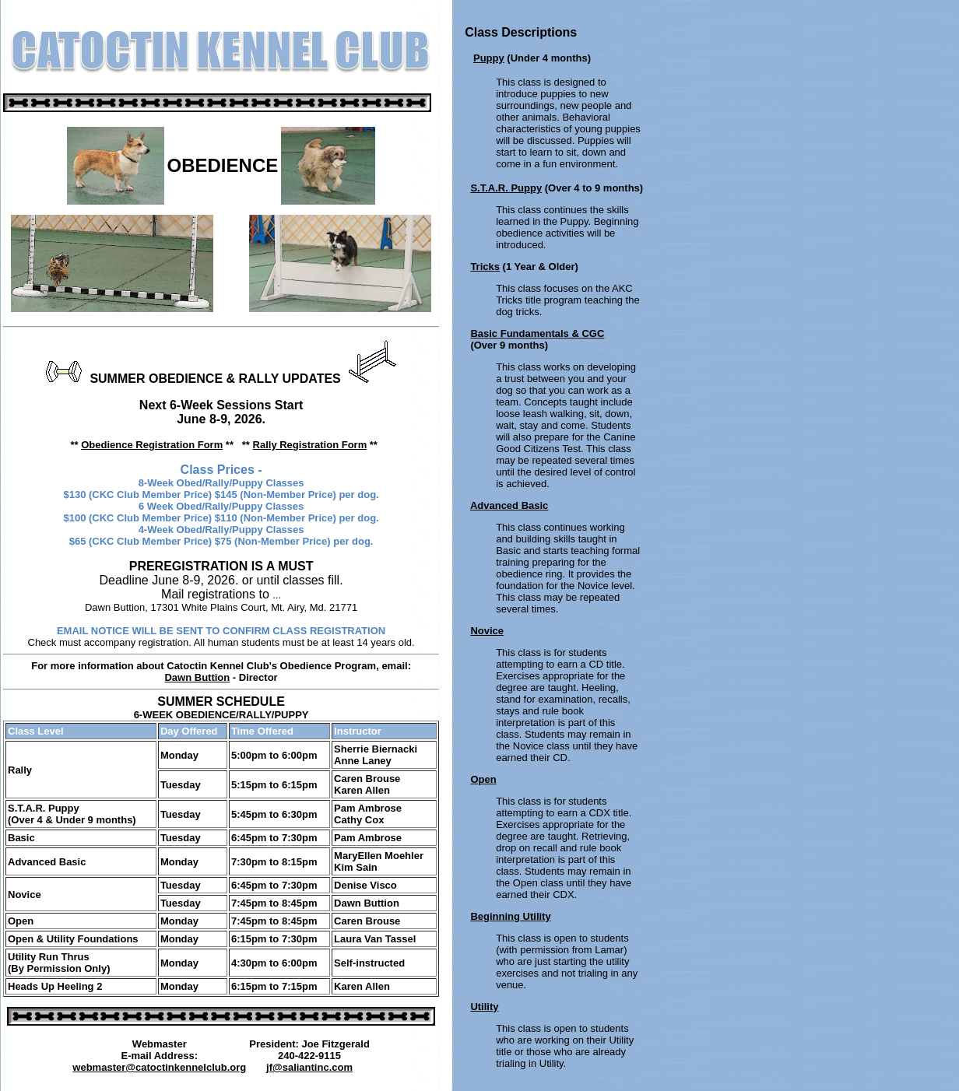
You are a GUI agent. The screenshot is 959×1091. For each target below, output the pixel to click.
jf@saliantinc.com (309, 1067)
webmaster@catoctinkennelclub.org (159, 1067)
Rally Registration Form (310, 445)
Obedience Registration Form (152, 445)
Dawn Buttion (197, 677)
